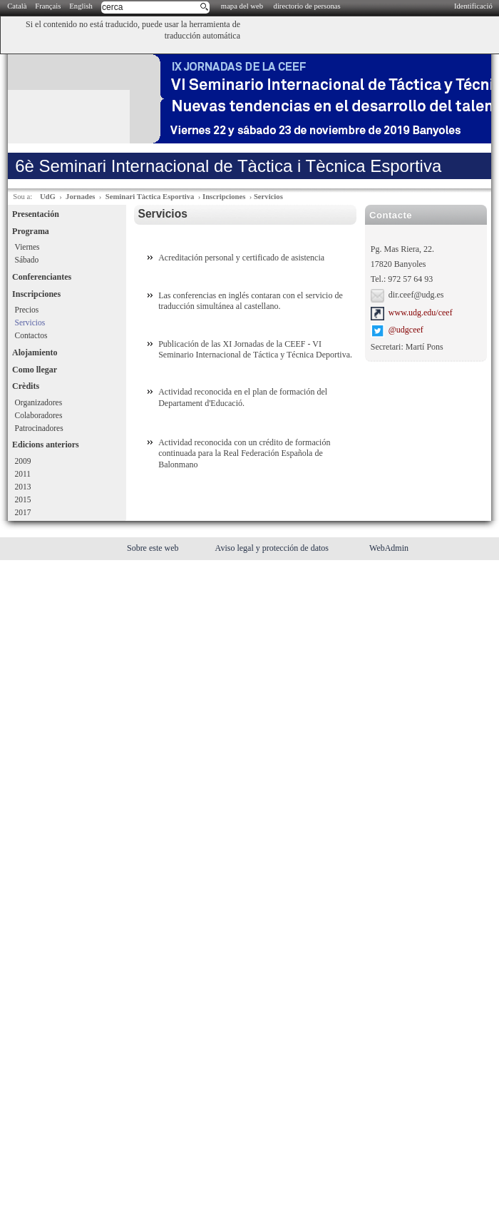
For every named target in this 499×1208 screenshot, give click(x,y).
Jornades (80, 197)
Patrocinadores (39, 428)
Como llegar (34, 370)
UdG (48, 197)
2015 (23, 499)
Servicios (268, 197)
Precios (27, 309)
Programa (30, 231)
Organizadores (39, 402)
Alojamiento (34, 352)
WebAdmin (388, 548)
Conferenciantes (41, 277)
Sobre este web (154, 548)
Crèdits (25, 386)
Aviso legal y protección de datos (273, 548)
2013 (23, 486)
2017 (23, 512)
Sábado (27, 259)
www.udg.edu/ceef (421, 313)
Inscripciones (223, 197)
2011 (23, 474)
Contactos (31, 335)
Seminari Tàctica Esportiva (150, 197)
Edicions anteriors (45, 445)
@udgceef (406, 330)
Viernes (27, 247)
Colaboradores (39, 415)
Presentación (35, 214)
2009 (23, 461)
